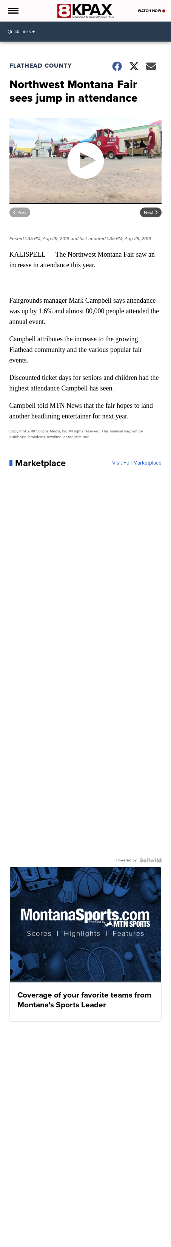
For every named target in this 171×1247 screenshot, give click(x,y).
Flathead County (40, 65)
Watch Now (151, 11)
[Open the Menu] (13, 11)
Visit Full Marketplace (137, 463)
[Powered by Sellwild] (151, 860)
